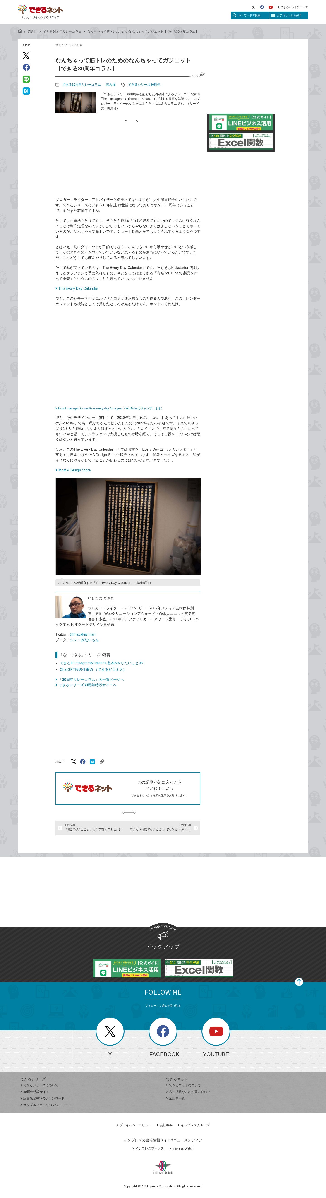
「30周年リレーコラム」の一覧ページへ (91, 679)
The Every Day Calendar (78, 288)
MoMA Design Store (74, 470)
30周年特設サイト (34, 1092)
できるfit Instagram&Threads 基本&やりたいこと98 (101, 663)
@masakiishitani (83, 634)
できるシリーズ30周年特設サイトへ (87, 685)
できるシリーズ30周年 (144, 84)
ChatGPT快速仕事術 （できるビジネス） (93, 669)
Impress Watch (182, 1148)
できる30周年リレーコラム (62, 31)
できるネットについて (293, 7)
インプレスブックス (148, 1148)
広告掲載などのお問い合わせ (188, 1092)
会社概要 (165, 1125)
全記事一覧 (175, 1098)
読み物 (32, 31)
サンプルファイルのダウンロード (45, 1105)
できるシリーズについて (39, 1085)
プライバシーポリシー (134, 1125)
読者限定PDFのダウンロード (42, 1098)
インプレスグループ (193, 1125)
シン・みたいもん (84, 640)
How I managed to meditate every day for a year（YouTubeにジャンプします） (111, 408)
